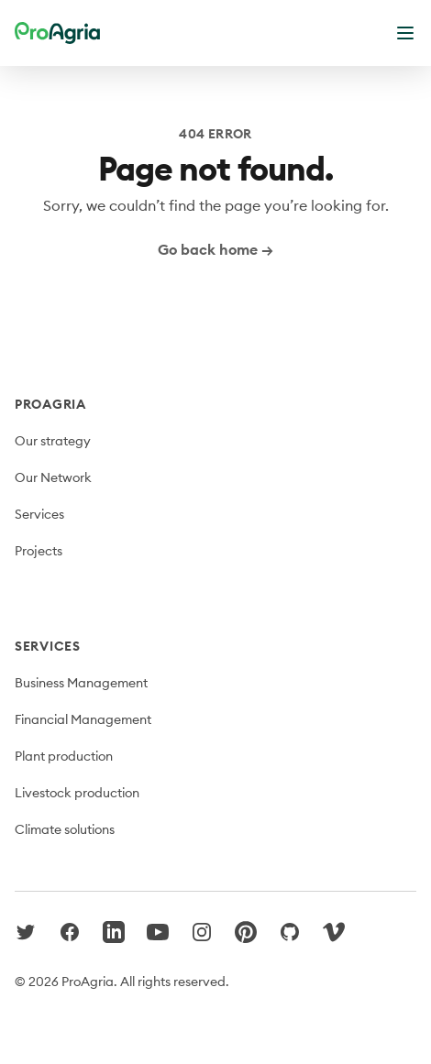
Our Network (53, 477)
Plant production (64, 756)
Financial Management (83, 719)
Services (39, 514)
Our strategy (53, 441)
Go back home (215, 249)
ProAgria (50, 404)
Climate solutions (65, 829)
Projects (38, 551)
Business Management (81, 683)
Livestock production (77, 792)
